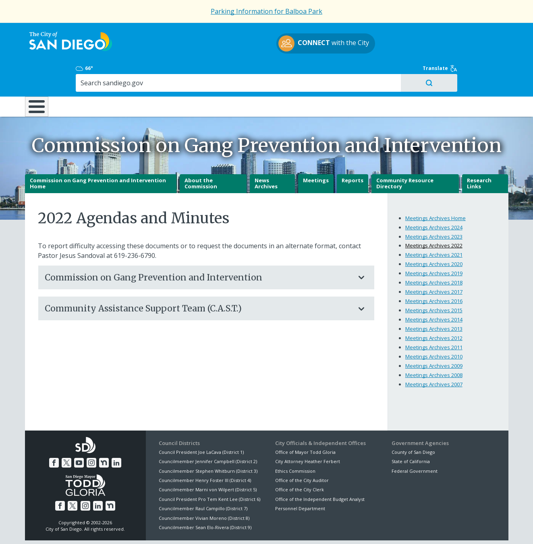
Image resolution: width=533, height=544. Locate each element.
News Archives (266, 155)
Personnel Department (300, 480)
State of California (411, 433)
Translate (491, 33)
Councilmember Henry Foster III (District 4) (205, 452)
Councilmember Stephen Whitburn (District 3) (208, 443)
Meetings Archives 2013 (433, 300)
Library (311, 72)
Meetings (316, 152)
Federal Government (415, 443)
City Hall (468, 72)
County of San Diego (413, 424)
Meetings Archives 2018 (433, 254)
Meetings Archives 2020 (433, 235)
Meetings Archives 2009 (433, 337)
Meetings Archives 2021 (433, 226)
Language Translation (301, 528)
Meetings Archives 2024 (433, 198)
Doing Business (238, 72)
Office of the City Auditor (302, 452)
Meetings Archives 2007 (433, 356)
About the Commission (201, 155)
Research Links (479, 155)
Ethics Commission (295, 443)
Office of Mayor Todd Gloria (305, 424)
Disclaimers (165, 528)
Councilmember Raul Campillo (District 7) (203, 480)
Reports (352, 152)
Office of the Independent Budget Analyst (320, 471)
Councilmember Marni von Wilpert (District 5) (208, 461)
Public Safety (389, 72)
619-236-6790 (134, 227)
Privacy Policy (207, 528)
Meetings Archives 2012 (433, 309)
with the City (264, 45)
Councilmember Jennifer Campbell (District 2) (208, 433)
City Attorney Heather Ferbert (307, 433)
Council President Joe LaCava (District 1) (201, 424)
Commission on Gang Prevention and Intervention (198, 249)
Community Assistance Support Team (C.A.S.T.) (198, 280)
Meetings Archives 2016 (433, 272)
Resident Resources (165, 72)
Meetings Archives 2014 (433, 291)
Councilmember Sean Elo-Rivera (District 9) (205, 499)
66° (396, 33)
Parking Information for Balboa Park (266, 11)
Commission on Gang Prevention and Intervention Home (98, 155)
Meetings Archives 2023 (433, 208)
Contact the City (358, 528)
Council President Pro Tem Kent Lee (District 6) (209, 471)
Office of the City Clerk (299, 461)
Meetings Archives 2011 (433, 319)
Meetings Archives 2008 (433, 346)
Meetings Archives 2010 (433, 328)
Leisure (92, 72)
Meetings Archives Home (435, 189)
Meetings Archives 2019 (433, 245)
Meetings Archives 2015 (433, 282)
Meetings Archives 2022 (433, 217)
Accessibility (249, 528)
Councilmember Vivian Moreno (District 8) (204, 489)
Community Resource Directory (404, 155)
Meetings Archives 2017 (433, 263)
